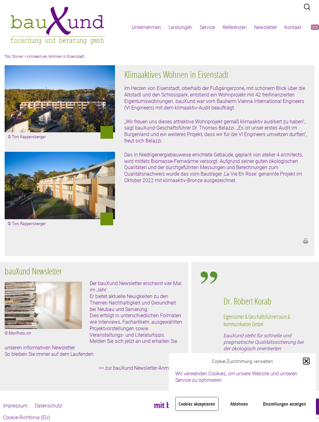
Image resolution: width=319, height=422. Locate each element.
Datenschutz (48, 405)
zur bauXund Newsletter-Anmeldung (144, 367)
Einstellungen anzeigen (284, 404)
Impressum (15, 405)
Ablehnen (239, 404)
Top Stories (14, 56)
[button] (306, 361)
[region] (264, 331)
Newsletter (265, 27)
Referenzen (235, 27)
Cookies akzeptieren (197, 404)
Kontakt (292, 27)
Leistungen (180, 27)
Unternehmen (146, 27)
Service (207, 27)
